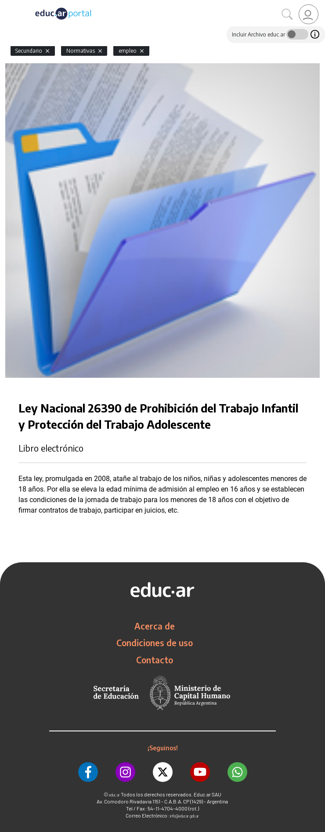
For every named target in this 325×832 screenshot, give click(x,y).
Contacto (154, 660)
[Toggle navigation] (8, 5)
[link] (308, 14)
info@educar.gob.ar (184, 816)
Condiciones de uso (154, 642)
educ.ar (114, 794)
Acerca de (154, 626)
